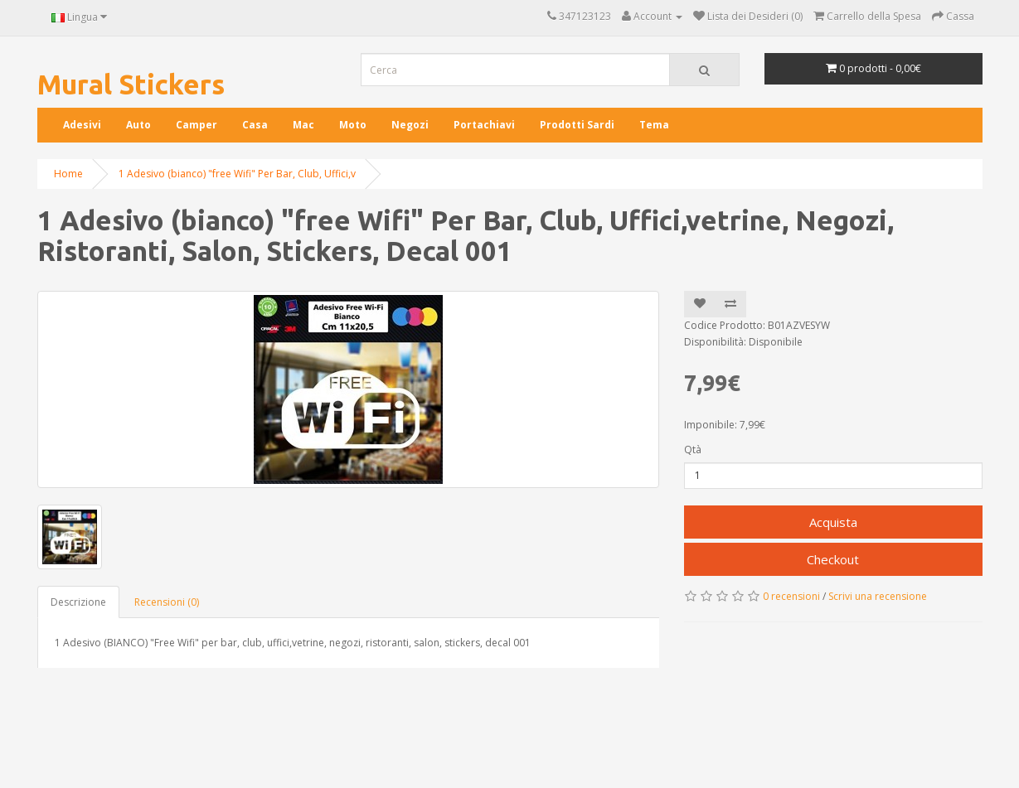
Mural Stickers (131, 84)
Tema (654, 125)
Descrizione (78, 602)
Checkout (833, 559)
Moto (352, 125)
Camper (196, 125)
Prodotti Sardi (577, 125)
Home (68, 174)
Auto (138, 125)
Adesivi (82, 125)
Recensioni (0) (166, 602)
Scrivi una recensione (877, 596)
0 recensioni (791, 596)
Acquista (833, 522)
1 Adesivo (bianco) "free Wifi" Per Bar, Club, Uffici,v (237, 174)
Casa (255, 125)
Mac (303, 125)
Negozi (410, 125)
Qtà (692, 449)
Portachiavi (484, 125)
